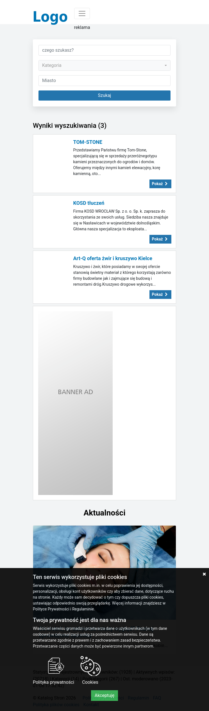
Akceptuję (105, 695)
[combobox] (104, 65)
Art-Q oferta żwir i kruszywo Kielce (112, 258)
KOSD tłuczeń (88, 203)
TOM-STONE (87, 142)
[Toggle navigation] (82, 13)
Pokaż (160, 183)
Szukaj (104, 95)
